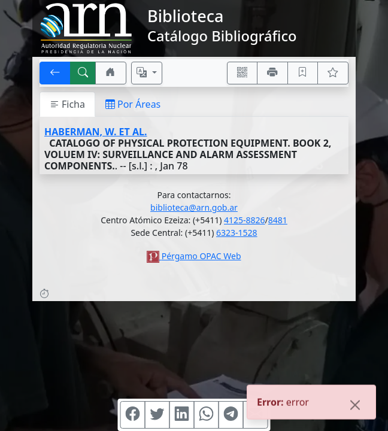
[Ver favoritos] (332, 73)
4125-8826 (244, 220)
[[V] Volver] (55, 73)
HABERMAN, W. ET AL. (95, 131)
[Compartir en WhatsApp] (206, 415)
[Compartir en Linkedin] (182, 415)
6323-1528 (236, 232)
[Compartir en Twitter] (157, 415)
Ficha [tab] (67, 104)
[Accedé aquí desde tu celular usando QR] (242, 73)
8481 (277, 220)
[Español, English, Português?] (146, 73)
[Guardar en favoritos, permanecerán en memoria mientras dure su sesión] (303, 73)
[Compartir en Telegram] (231, 415)
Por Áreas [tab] (132, 104)
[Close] (355, 406)
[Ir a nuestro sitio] (110, 73)
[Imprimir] (272, 73)
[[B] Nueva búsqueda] (83, 73)
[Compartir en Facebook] (133, 415)
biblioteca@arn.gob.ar (194, 207)
